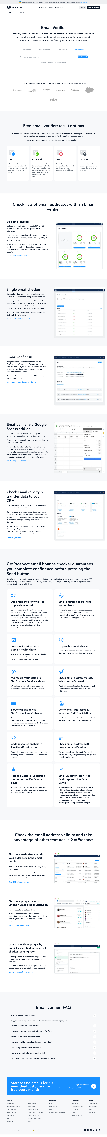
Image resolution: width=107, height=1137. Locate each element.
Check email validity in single (18, 321)
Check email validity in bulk (18, 258)
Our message (84, 2)
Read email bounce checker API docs (22, 384)
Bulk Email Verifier (33, 1118)
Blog (50, 1106)
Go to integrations (14, 540)
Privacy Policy (93, 1109)
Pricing (51, 7)
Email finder (27, 50)
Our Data (75, 1112)
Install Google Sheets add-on (19, 463)
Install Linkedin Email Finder (20, 928)
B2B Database (11, 1112)
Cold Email (10, 1124)
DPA (90, 1112)
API (8, 1121)
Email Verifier (32, 1106)
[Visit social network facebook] (88, 1132)
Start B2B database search (20, 884)
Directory (52, 1112)
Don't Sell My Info (94, 1115)
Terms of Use (93, 1106)
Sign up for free (93, 7)
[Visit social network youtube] (96, 1132)
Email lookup (62, 50)
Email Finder (10, 13)
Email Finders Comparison (57, 1115)
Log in (83, 7)
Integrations (10, 1118)
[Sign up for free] (93, 1088)
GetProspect (15, 7)
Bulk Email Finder (33, 1112)
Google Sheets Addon (35, 1121)
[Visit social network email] (85, 1132)
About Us (75, 1106)
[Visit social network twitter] (93, 1132)
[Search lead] (81, 58)
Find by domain (45, 50)
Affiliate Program (77, 1118)
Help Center (53, 1109)
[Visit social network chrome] (99, 1132)
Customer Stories (77, 1109)
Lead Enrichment (12, 1115)
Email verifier (80, 50)
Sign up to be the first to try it (21, 975)
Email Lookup (32, 1109)
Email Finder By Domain (35, 1115)
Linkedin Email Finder (13, 1109)
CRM (29, 1124)
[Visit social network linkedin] (91, 1132)
